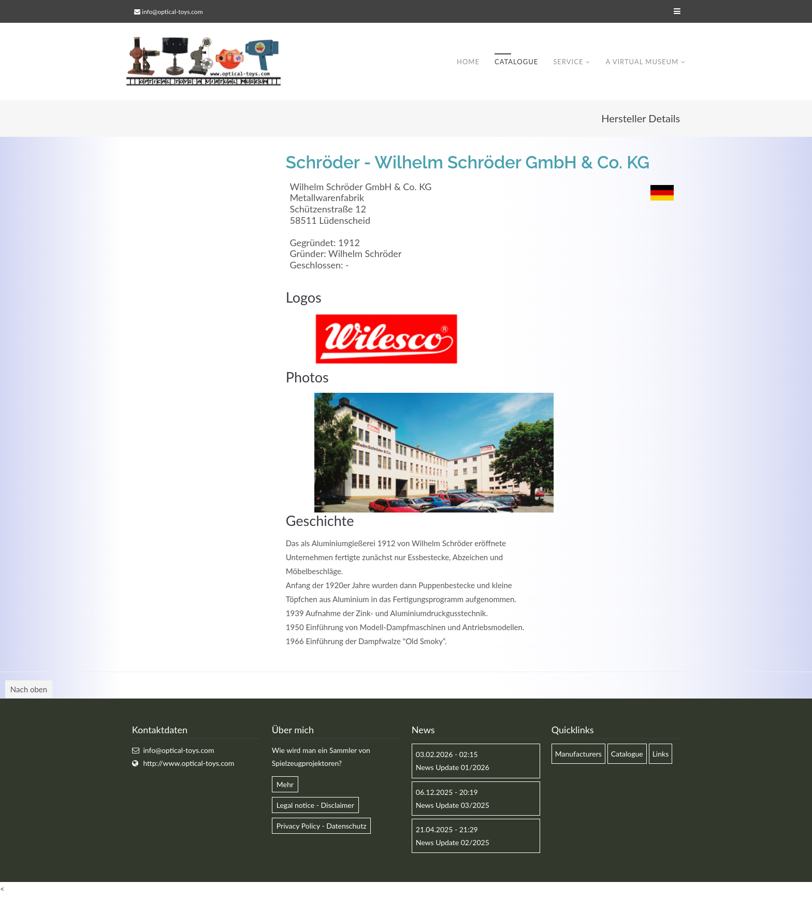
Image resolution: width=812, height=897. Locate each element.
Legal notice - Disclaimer (315, 805)
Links (661, 754)
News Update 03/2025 (452, 805)
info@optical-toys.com (172, 12)
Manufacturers (578, 754)
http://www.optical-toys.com (188, 763)
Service (568, 62)
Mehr (285, 784)
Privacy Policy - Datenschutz (322, 826)
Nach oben (28, 689)
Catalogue (516, 62)
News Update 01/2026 (452, 767)
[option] (434, 453)
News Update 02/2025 (452, 842)
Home (468, 62)
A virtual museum (641, 62)
